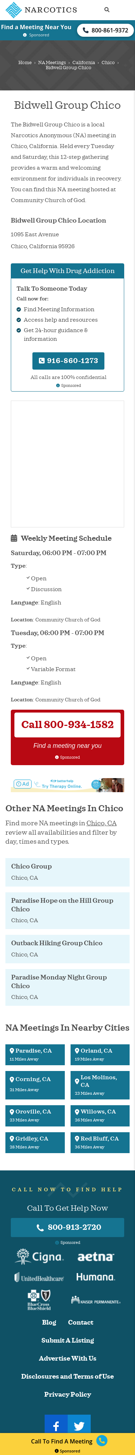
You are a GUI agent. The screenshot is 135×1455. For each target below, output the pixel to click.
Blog (49, 1322)
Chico (108, 63)
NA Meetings (52, 63)
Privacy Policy (67, 1395)
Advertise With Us (67, 1358)
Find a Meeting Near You (36, 27)
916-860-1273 (68, 360)
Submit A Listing (67, 1340)
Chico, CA (101, 823)
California (83, 63)
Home (25, 63)
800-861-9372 (105, 30)
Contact (80, 1322)
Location (22, 619)
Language (24, 602)
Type (18, 566)
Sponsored (67, 1451)
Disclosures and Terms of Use (67, 1377)
